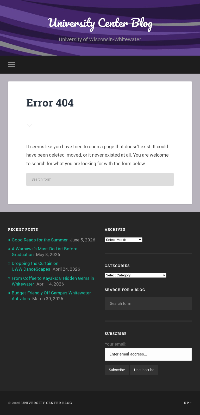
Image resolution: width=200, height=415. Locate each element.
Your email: (115, 344)
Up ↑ (188, 403)
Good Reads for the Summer (40, 239)
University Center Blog (100, 22)
